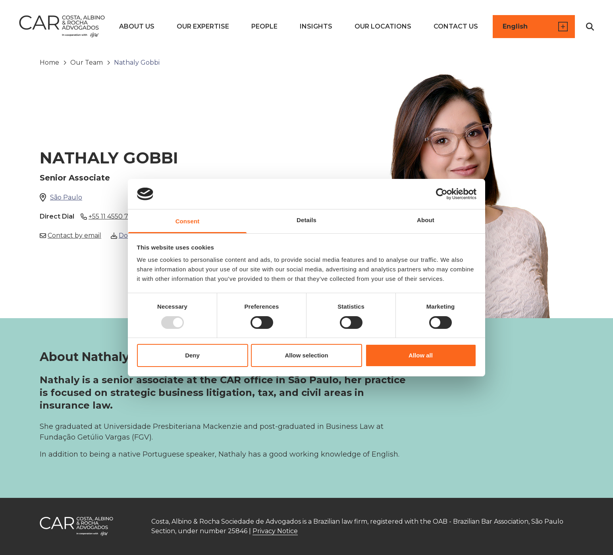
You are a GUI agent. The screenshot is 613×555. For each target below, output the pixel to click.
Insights (316, 26)
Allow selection (306, 355)
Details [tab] (306, 220)
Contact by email (70, 235)
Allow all (421, 355)
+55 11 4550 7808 (111, 216)
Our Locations (383, 26)
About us (136, 26)
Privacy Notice (275, 531)
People (264, 26)
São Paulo (66, 197)
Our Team (86, 62)
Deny (192, 355)
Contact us (456, 26)
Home (49, 62)
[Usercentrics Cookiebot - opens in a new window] (441, 194)
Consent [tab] (187, 221)
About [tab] (425, 220)
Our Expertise (203, 26)
